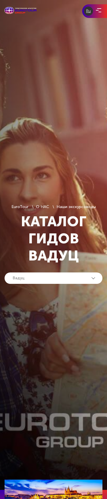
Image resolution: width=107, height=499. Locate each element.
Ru (88, 11)
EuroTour (20, 206)
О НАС (42, 206)
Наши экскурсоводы (76, 206)
